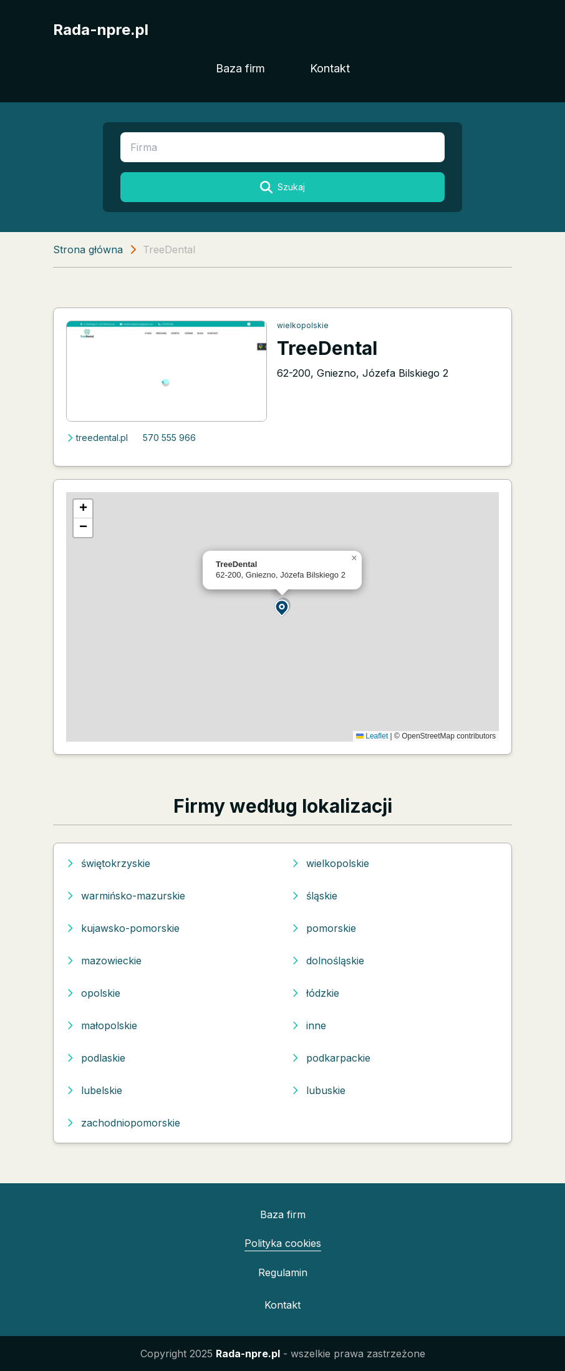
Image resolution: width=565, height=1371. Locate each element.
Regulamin (282, 1272)
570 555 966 (169, 437)
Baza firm (240, 68)
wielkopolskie (303, 325)
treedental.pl (97, 437)
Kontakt (330, 68)
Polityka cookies (282, 1243)
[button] (282, 607)
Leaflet (372, 736)
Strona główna (88, 249)
